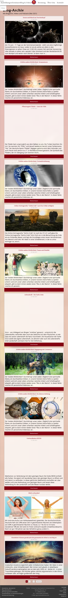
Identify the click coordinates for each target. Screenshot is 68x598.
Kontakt (60, 3)
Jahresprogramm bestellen (10, 592)
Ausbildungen (6, 3)
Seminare (16, 3)
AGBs (64, 592)
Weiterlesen (34, 57)
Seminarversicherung (8, 595)
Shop (64, 589)
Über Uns (51, 3)
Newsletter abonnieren (8, 588)
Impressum (63, 591)
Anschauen (34, 156)
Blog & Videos (26, 3)
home (2, 1)
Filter (3, 8)
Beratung (42, 3)
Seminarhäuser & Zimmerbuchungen (12, 593)
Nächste (39, 581)
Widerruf (63, 596)
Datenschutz (62, 594)
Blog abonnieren (7, 590)
